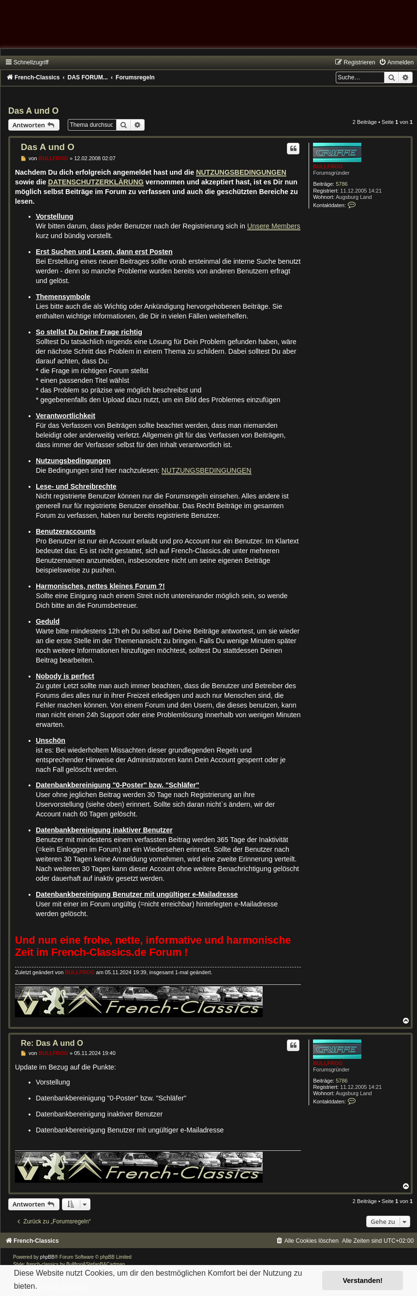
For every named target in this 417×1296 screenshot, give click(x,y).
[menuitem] (396, 62)
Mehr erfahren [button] (65, 1286)
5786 (341, 184)
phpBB (47, 1257)
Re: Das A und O (52, 1043)
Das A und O (33, 111)
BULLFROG (328, 166)
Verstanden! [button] (363, 1280)
